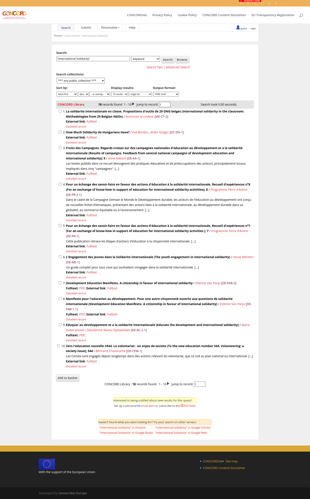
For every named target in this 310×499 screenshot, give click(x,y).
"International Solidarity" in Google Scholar (183, 427)
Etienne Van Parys (207, 283)
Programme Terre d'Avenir (229, 189)
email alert (148, 406)
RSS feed (189, 406)
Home (58, 35)
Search (66, 28)
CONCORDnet (137, 15)
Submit (86, 27)
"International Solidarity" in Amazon (122, 427)
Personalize (109, 27)
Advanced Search (178, 67)
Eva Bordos (140, 132)
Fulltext (92, 121)
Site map (231, 461)
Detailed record (76, 126)
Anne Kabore (117, 158)
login (253, 28)
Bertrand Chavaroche (111, 351)
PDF (82, 288)
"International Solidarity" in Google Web (181, 433)
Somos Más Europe (73, 493)
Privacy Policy (162, 15)
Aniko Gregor (159, 132)
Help (132, 27)
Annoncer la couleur (140, 116)
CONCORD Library (70, 104)
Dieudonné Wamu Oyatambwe (108, 330)
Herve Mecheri (243, 257)
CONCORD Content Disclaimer (224, 15)
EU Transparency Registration (272, 15)
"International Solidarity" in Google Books (126, 433)
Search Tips (155, 67)
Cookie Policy (187, 15)
